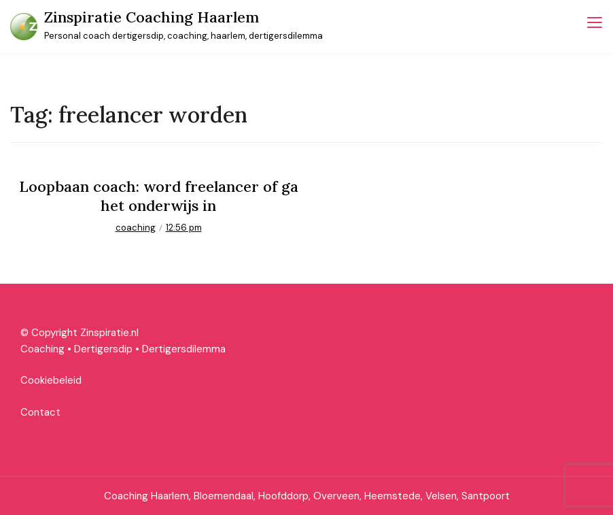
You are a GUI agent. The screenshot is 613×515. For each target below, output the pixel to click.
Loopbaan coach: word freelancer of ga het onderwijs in (158, 196)
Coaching (42, 349)
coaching (136, 227)
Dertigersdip (103, 349)
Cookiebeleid (51, 380)
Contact (40, 412)
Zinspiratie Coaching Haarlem (151, 17)
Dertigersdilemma (184, 349)
